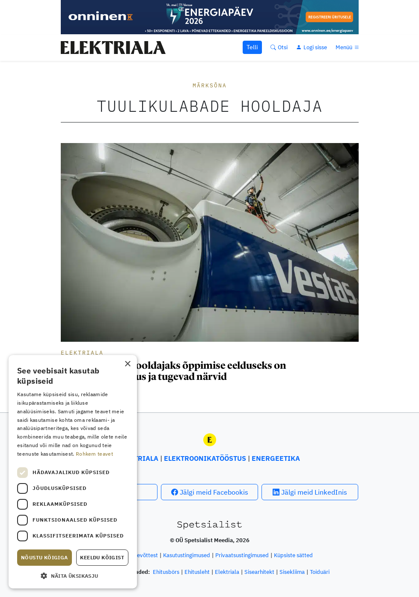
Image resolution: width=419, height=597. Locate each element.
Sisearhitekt (259, 572)
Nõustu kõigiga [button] (44, 557)
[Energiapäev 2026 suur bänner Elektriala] (210, 16)
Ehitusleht (197, 572)
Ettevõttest (143, 555)
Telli (252, 47)
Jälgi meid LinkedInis (310, 492)
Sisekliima (292, 572)
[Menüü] (348, 47)
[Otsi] (279, 47)
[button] (72, 575)
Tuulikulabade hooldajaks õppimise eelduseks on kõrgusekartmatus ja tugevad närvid (173, 370)
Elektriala (82, 352)
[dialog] (73, 471)
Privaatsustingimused (242, 555)
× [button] (127, 364)
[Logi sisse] (311, 47)
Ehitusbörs (166, 572)
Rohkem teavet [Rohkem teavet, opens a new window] (94, 454)
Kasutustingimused (186, 555)
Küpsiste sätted (293, 555)
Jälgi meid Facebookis (209, 492)
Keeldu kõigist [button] (102, 557)
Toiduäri (320, 572)
